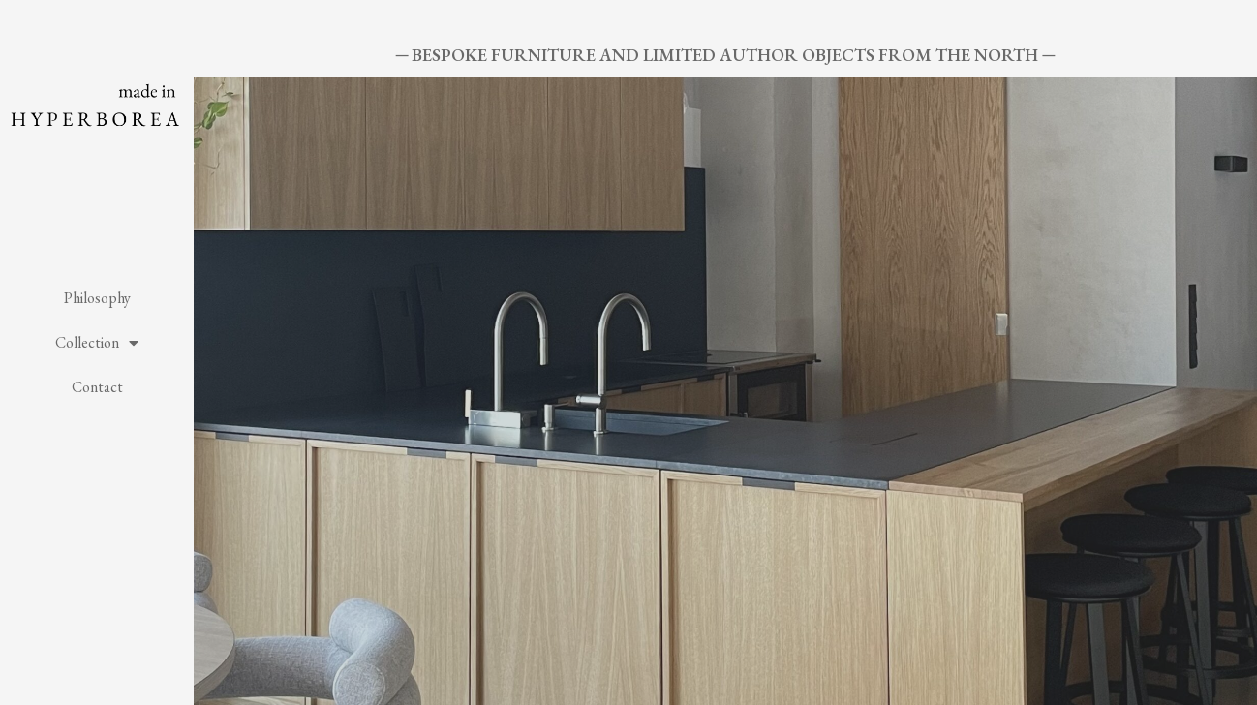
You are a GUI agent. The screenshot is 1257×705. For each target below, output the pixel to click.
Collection (96, 342)
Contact (97, 387)
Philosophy (97, 298)
